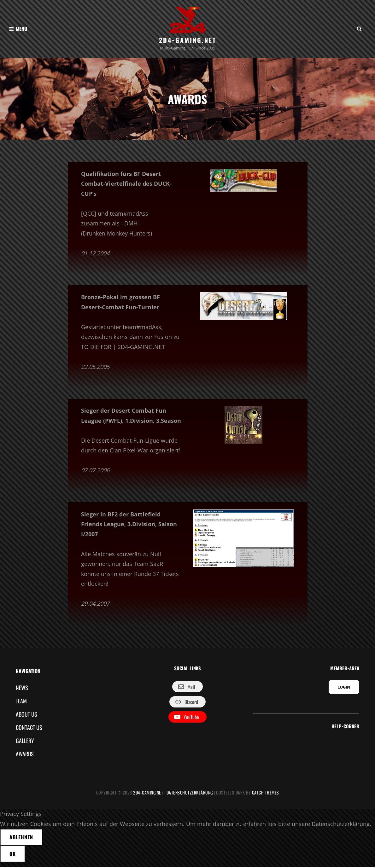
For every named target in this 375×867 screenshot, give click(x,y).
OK (12, 858)
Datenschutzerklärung (190, 797)
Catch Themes (265, 797)
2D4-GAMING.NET (187, 40)
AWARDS (25, 758)
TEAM (21, 705)
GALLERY (25, 745)
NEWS (22, 692)
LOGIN (343, 692)
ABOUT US (26, 718)
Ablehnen (21, 842)
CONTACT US (29, 732)
